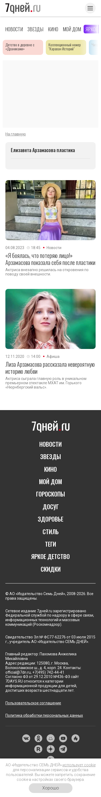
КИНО (50, 469)
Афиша (53, 356)
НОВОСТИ (50, 444)
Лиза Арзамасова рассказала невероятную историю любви (50, 368)
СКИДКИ (51, 568)
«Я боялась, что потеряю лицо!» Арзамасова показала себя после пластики (50, 259)
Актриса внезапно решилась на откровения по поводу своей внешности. (47, 272)
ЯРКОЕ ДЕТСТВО (50, 556)
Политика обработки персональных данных (44, 715)
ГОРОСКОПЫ (50, 493)
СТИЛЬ (51, 531)
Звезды (35, 29)
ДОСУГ (51, 506)
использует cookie (79, 765)
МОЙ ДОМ (50, 481)
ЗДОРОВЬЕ (50, 518)
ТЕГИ (50, 543)
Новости (14, 29)
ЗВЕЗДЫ (50, 456)
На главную (15, 134)
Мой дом (72, 29)
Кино (53, 29)
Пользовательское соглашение (33, 703)
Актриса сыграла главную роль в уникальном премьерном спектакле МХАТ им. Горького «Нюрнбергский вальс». (45, 382)
